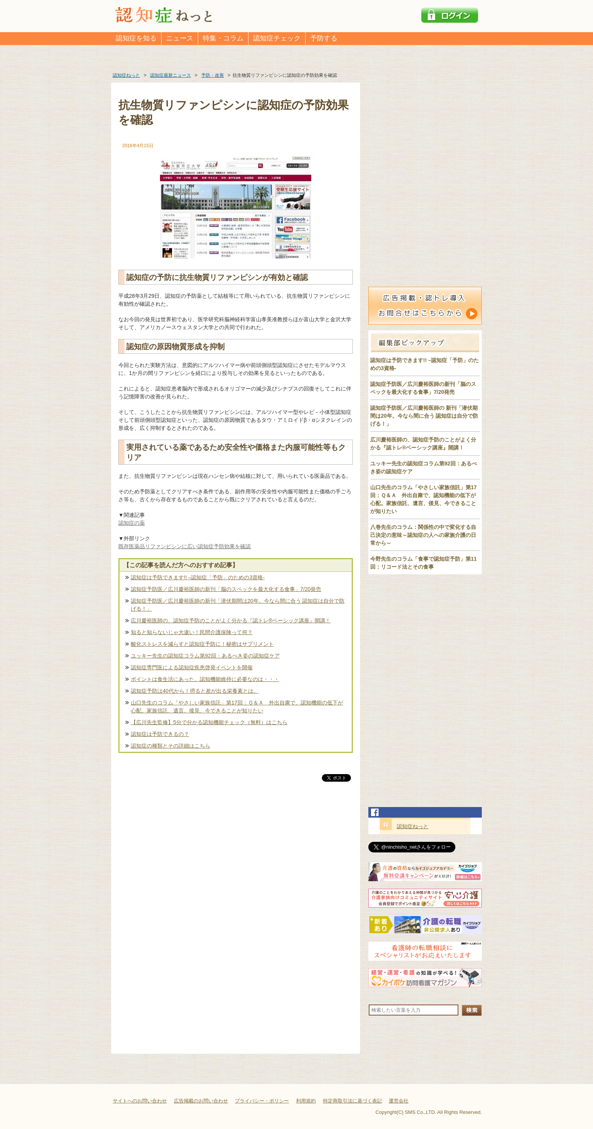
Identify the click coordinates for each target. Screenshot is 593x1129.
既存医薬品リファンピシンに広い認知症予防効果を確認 (184, 546)
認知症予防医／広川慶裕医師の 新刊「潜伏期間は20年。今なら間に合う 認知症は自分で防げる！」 (424, 416)
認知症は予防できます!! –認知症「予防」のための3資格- (198, 577)
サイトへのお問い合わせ (140, 1101)
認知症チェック (277, 38)
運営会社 (398, 1101)
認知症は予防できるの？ (160, 734)
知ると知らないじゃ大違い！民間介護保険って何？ (192, 632)
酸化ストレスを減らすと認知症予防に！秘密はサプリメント (202, 644)
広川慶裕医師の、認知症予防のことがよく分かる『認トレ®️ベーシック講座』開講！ (231, 620)
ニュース (179, 38)
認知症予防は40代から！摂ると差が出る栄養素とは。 (195, 691)
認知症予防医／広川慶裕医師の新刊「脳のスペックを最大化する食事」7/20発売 (226, 589)
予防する (323, 38)
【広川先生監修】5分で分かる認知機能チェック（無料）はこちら (209, 722)
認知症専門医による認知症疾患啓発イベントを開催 (192, 667)
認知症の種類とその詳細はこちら (170, 746)
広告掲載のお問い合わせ (201, 1101)
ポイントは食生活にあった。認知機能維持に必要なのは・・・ (205, 679)
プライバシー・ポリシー (262, 1101)
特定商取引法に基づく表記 (352, 1101)
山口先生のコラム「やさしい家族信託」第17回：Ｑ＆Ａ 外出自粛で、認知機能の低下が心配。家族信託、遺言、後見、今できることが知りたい (237, 707)
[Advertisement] (235, 862)
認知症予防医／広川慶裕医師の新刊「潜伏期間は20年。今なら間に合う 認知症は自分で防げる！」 (238, 605)
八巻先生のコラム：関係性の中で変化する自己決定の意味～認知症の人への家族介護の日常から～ (423, 535)
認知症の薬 (131, 523)
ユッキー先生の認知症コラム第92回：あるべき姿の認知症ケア (205, 656)
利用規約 (306, 1101)
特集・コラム (223, 38)
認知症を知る (136, 38)
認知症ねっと (412, 826)
